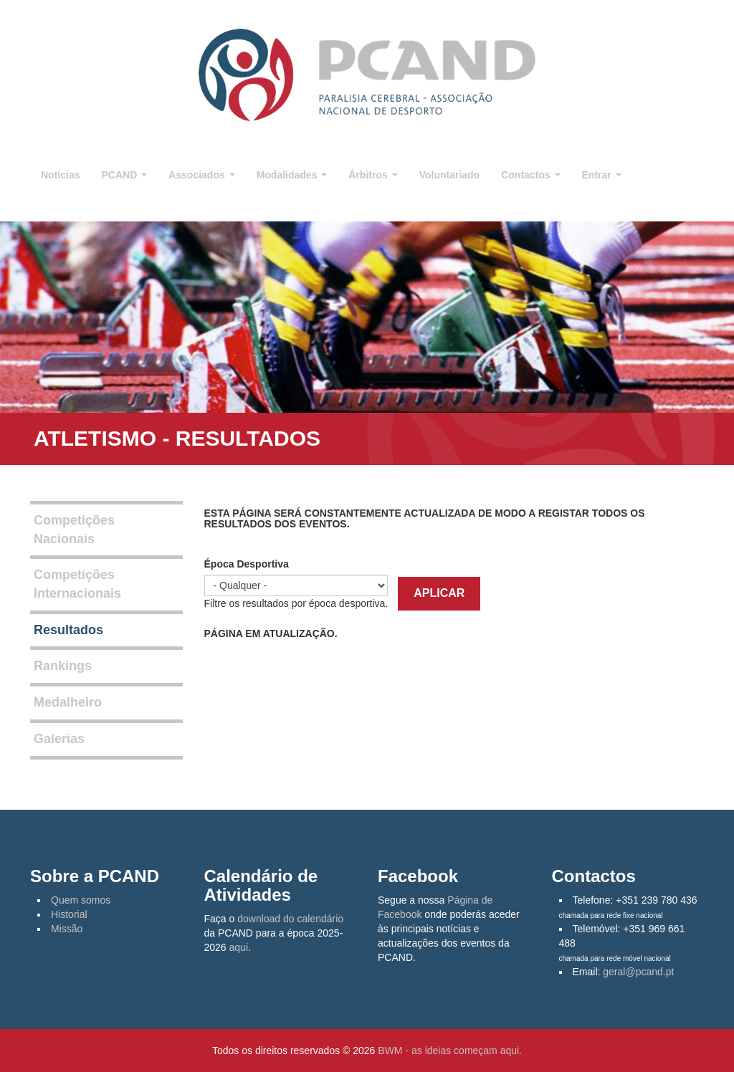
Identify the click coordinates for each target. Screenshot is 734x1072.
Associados (201, 175)
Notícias (60, 175)
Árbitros (372, 175)
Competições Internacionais (77, 584)
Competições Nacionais (74, 529)
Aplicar (439, 593)
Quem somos (80, 900)
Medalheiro (68, 702)
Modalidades (292, 175)
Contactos (530, 175)
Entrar (601, 175)
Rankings (63, 666)
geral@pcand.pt (638, 971)
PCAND (124, 175)
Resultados (68, 630)
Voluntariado (449, 175)
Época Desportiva (246, 564)
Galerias (59, 739)
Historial (69, 914)
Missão (66, 928)
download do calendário (290, 918)
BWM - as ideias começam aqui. (450, 1050)
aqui (238, 947)
